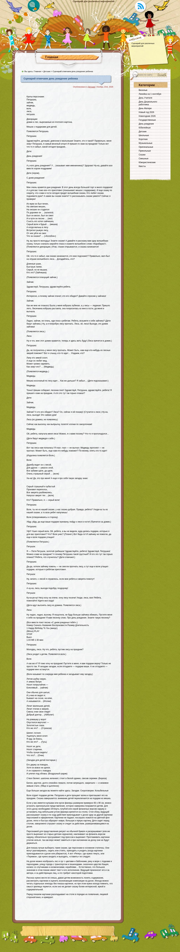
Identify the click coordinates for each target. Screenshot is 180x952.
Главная (51, 57)
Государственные (147, 120)
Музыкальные (145, 143)
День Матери (145, 108)
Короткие (143, 139)
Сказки (142, 154)
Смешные (143, 158)
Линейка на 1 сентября (150, 94)
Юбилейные (145, 127)
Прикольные (145, 151)
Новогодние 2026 (147, 116)
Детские (46, 71)
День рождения (146, 124)
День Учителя (145, 98)
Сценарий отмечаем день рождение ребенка (51, 78)
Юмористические (147, 162)
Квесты (142, 166)
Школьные (144, 135)
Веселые (143, 90)
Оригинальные (146, 147)
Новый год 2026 (146, 112)
